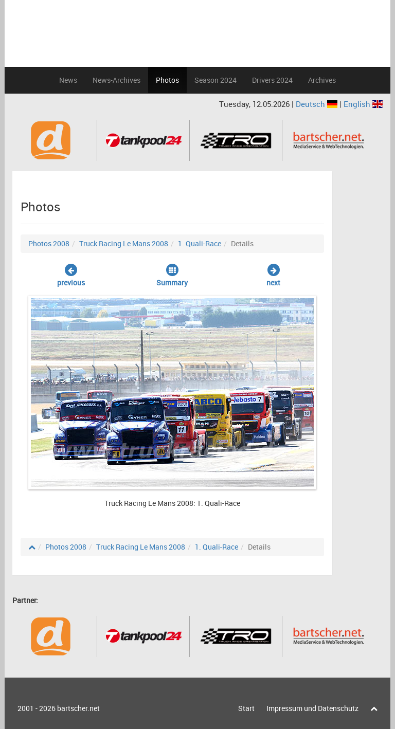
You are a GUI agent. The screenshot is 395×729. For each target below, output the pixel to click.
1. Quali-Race (199, 243)
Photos (167, 80)
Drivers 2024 (272, 80)
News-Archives (116, 80)
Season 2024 (215, 80)
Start (246, 708)
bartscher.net (78, 708)
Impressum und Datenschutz (312, 708)
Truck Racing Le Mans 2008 (123, 243)
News (68, 80)
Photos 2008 (48, 243)
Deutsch (317, 104)
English (363, 104)
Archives (322, 80)
